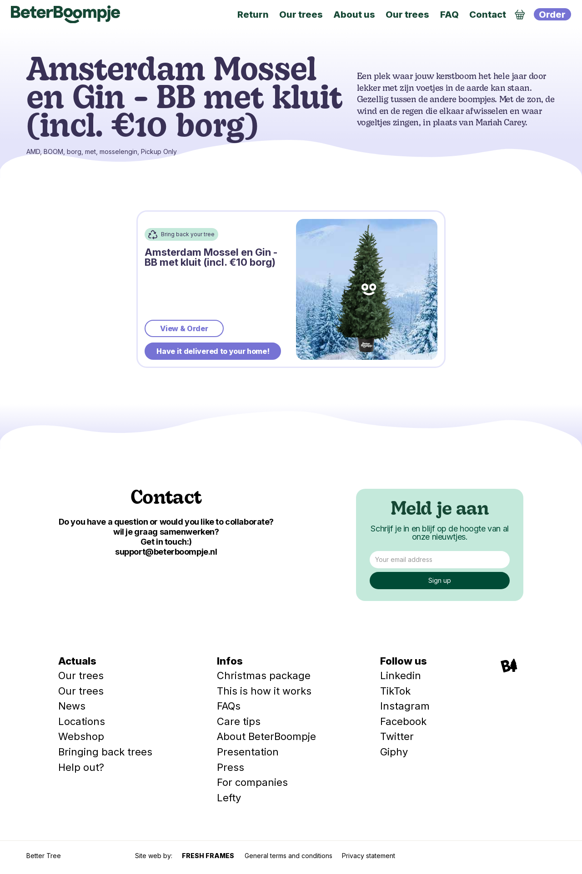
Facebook (403, 721)
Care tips (239, 721)
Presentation (248, 752)
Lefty (229, 798)
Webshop (81, 736)
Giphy (394, 752)
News (71, 706)
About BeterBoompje (266, 736)
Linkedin (400, 675)
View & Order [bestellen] (184, 328)
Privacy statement (368, 855)
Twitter (397, 736)
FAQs (229, 706)
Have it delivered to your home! (212, 351)
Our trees (81, 675)
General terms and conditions (288, 855)
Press (230, 767)
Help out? (81, 767)
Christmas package (264, 675)
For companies (252, 782)
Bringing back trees (105, 752)
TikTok (395, 691)
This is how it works (264, 691)
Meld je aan (440, 510)
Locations (81, 721)
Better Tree (43, 855)
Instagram (405, 706)
